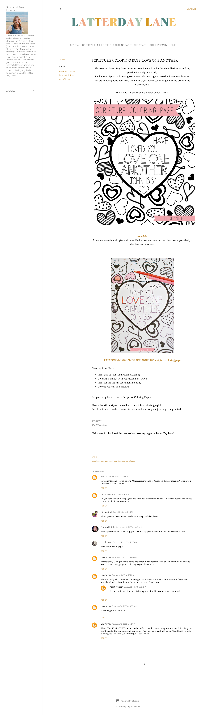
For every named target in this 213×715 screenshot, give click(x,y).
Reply (104, 488)
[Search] (191, 8)
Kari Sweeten (116, 586)
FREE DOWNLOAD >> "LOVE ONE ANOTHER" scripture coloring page (142, 360)
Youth (152, 45)
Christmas (140, 45)
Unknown (106, 557)
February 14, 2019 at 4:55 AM (124, 606)
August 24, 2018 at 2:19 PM (135, 587)
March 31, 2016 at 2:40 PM (118, 494)
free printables (66, 75)
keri (103, 476)
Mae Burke (135, 706)
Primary (162, 45)
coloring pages (67, 71)
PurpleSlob (106, 512)
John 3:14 (142, 236)
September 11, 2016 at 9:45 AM (129, 527)
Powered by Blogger (127, 701)
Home (172, 45)
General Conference (82, 45)
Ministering (104, 45)
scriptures (64, 79)
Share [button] (62, 59)
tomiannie (106, 542)
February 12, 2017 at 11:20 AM (125, 542)
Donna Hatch (107, 527)
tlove (103, 494)
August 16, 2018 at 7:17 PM (123, 575)
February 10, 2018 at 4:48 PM (124, 557)
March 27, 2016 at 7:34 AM (117, 476)
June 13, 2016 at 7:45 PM (123, 512)
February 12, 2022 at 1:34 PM (124, 624)
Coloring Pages (122, 45)
